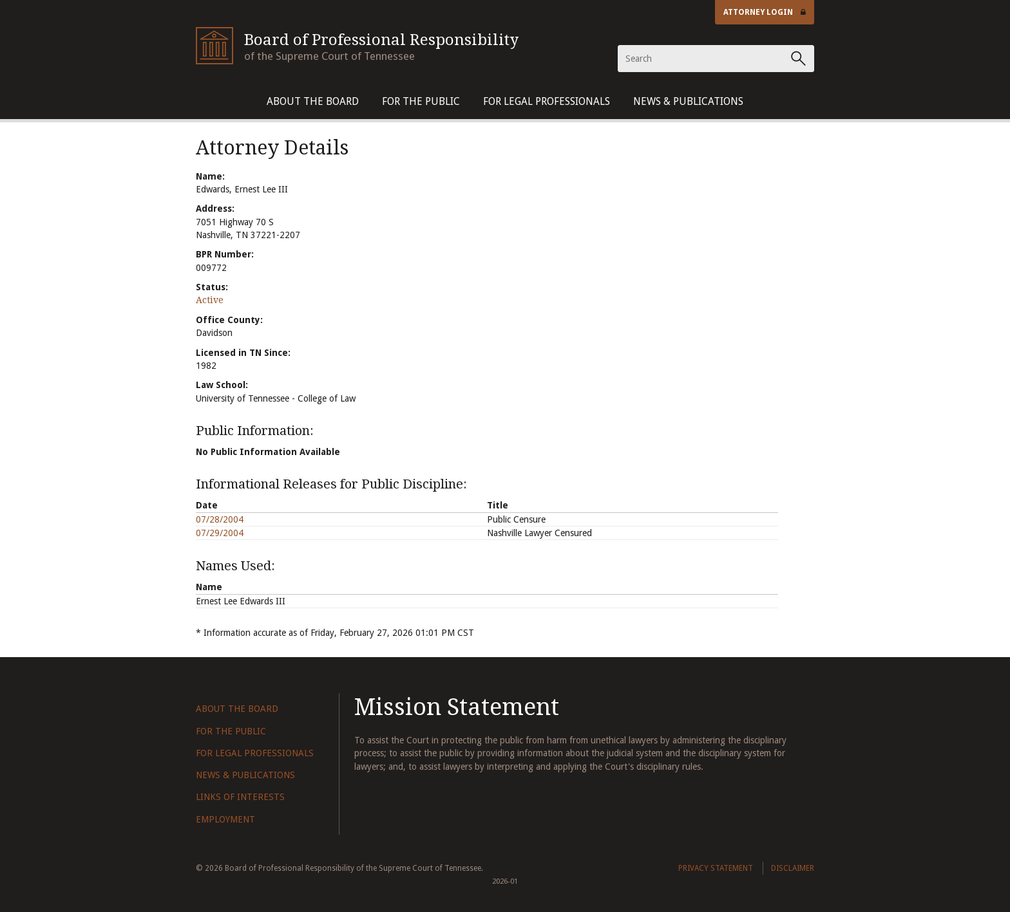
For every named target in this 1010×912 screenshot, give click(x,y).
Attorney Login (764, 12)
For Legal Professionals (546, 101)
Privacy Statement (715, 868)
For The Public (421, 101)
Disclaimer (792, 868)
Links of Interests (240, 797)
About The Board (313, 101)
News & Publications (688, 101)
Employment (225, 819)
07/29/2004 (219, 533)
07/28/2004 (219, 519)
